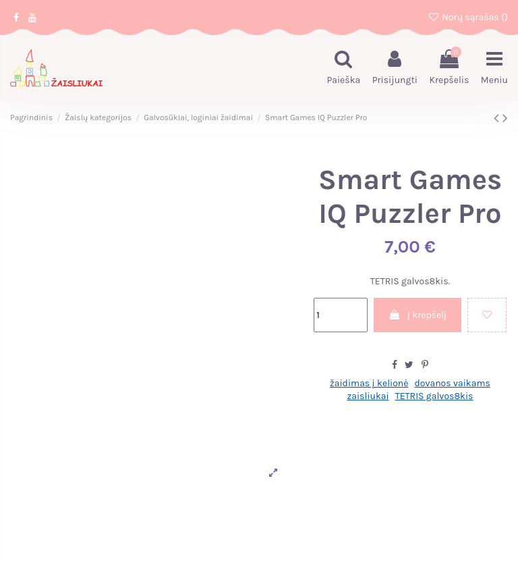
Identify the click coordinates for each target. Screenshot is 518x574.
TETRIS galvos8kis (434, 396)
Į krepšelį (417, 315)
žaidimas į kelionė (369, 383)
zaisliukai (368, 396)
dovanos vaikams (452, 383)
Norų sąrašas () (468, 17)
